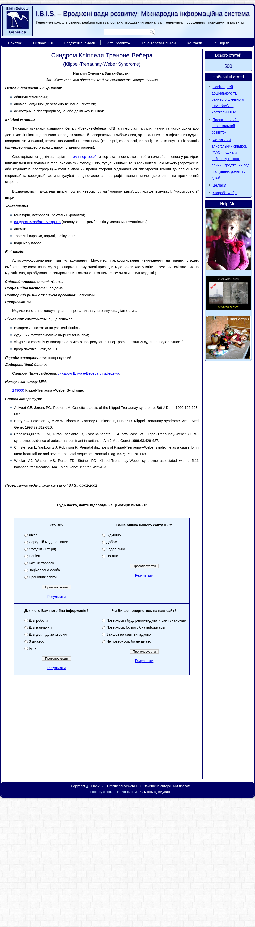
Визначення (43, 43)
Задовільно (115, 549)
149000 (18, 390)
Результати (56, 596)
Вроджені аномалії (79, 43)
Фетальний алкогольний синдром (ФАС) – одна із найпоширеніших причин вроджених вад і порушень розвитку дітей (230, 159)
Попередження (101, 792)
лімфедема (109, 373)
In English (221, 43)
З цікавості (37, 641)
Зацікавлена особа (44, 570)
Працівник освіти (43, 577)
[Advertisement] (102, 740)
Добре (111, 542)
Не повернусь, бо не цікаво (128, 641)
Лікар (33, 535)
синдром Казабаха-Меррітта (37, 222)
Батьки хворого (41, 563)
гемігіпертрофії (84, 157)
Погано (112, 556)
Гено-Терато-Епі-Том (159, 43)
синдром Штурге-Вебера (78, 373)
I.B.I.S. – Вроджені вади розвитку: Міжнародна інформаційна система (143, 13)
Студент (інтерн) (42, 549)
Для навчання (40, 627)
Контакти (194, 43)
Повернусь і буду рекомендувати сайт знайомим (146, 620)
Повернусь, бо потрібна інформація (135, 627)
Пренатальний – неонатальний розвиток (225, 126)
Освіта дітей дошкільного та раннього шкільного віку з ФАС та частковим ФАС (228, 99)
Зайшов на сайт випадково (128, 634)
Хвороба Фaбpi (225, 193)
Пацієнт (35, 556)
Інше (33, 648)
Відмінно (113, 535)
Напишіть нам (126, 792)
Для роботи (38, 620)
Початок (14, 43)
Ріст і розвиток (118, 43)
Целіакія (219, 185)
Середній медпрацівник (48, 542)
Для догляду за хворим (48, 634)
